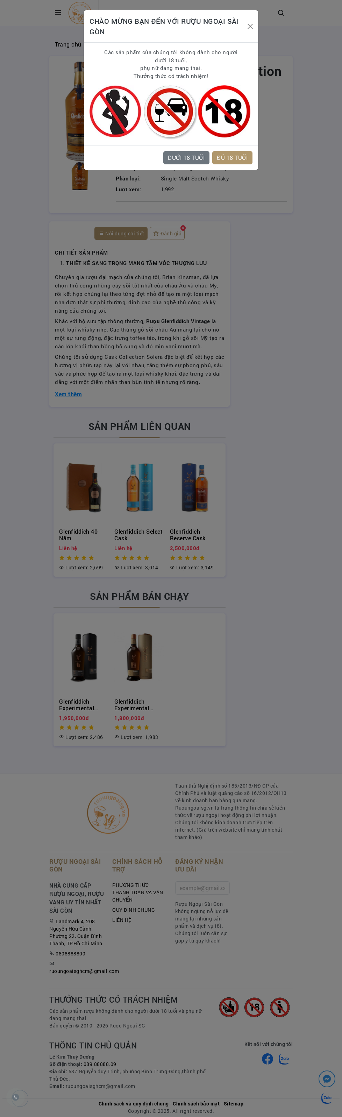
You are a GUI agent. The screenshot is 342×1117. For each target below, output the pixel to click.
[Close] (250, 26)
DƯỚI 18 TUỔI (186, 157)
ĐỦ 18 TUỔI (232, 157)
